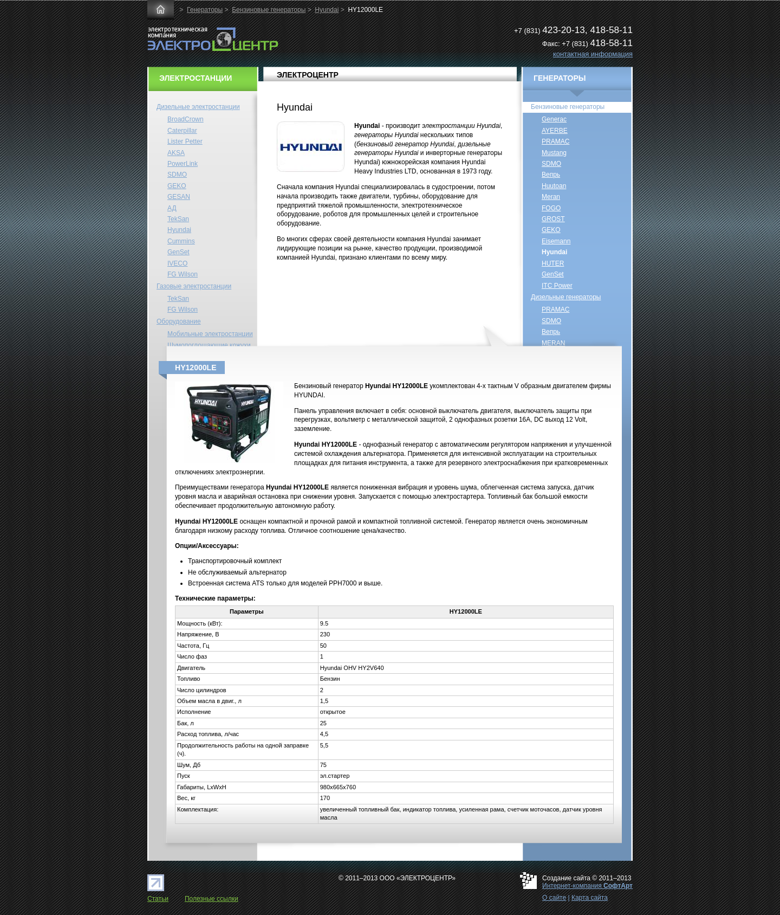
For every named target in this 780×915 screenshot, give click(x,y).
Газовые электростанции (194, 286)
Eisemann (556, 241)
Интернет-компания (587, 886)
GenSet (178, 252)
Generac (554, 119)
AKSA (176, 153)
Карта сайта (589, 897)
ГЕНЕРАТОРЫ (560, 78)
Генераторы (205, 10)
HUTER (553, 263)
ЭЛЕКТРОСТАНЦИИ (195, 78)
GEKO (176, 186)
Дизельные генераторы (566, 297)
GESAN (178, 197)
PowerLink (182, 163)
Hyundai (327, 10)
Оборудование (179, 321)
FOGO (551, 208)
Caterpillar (182, 130)
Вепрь (551, 174)
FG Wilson (182, 274)
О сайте (554, 897)
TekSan (178, 219)
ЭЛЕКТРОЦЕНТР (308, 74)
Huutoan (554, 186)
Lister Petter (185, 141)
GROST (553, 219)
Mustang (554, 153)
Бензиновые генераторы (269, 10)
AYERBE (555, 130)
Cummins (181, 241)
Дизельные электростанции (198, 107)
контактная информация (593, 54)
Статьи (157, 899)
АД (172, 208)
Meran (551, 197)
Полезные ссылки (211, 899)
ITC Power (557, 285)
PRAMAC (555, 141)
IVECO (177, 263)
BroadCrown (185, 119)
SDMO (177, 174)
